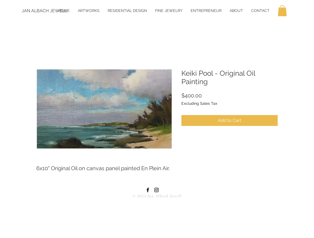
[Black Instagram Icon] (156, 190)
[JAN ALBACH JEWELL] (44, 10)
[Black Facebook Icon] (148, 190)
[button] (282, 10)
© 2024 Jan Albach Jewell (157, 196)
